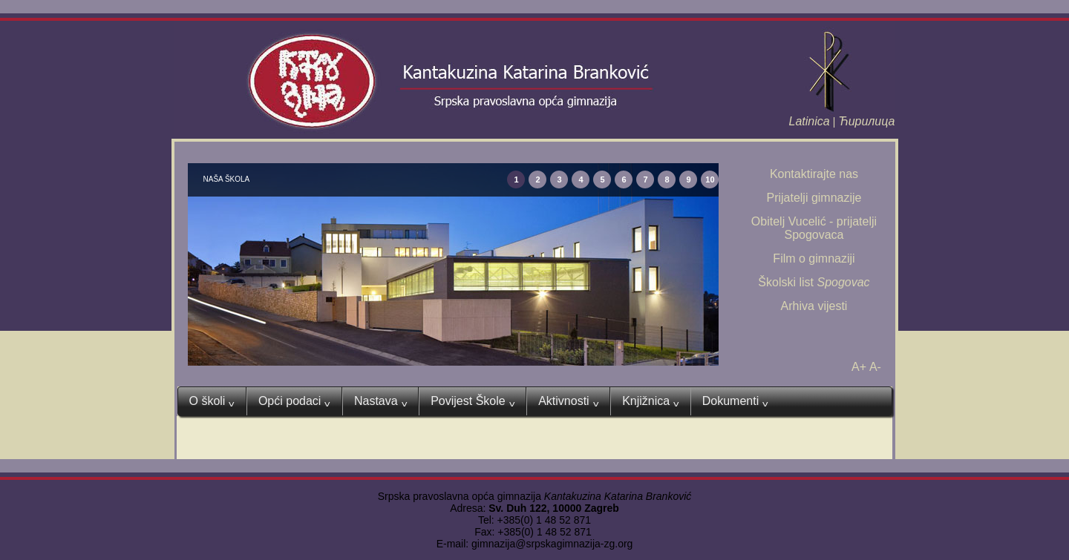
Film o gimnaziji (813, 258)
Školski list (813, 282)
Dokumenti (735, 401)
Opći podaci (294, 401)
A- (875, 366)
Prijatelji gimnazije (813, 197)
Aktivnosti (568, 401)
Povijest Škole (472, 401)
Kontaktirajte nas (814, 174)
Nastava (380, 401)
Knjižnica (650, 401)
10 (709, 179)
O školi (212, 401)
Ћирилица (866, 121)
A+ (858, 366)
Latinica (809, 121)
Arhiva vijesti (814, 306)
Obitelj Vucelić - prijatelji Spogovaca (814, 228)
